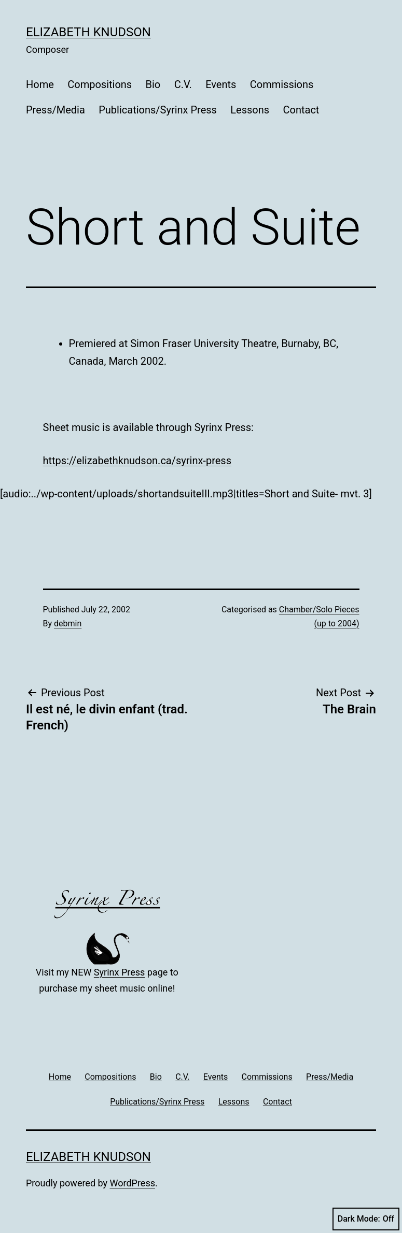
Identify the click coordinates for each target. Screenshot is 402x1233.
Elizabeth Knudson (88, 32)
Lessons (249, 110)
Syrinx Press (119, 972)
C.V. (183, 84)
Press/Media (55, 110)
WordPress (132, 1183)
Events (220, 84)
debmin (67, 623)
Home (40, 84)
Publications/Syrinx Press (158, 110)
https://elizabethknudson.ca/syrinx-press (137, 460)
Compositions (99, 84)
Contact (301, 110)
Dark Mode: (366, 1219)
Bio (153, 84)
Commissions (282, 84)
